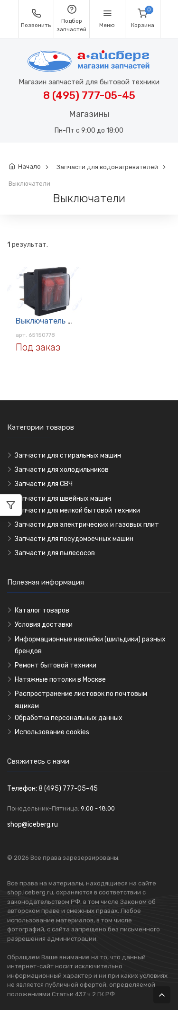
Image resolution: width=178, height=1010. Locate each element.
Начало (29, 166)
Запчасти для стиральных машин (68, 455)
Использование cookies (52, 732)
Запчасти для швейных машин (63, 499)
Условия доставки (44, 625)
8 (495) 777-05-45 (89, 95)
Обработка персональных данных (68, 718)
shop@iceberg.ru (32, 825)
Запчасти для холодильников (62, 470)
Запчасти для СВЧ (44, 484)
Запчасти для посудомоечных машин (74, 539)
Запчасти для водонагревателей (107, 167)
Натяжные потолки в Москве (60, 680)
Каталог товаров (42, 610)
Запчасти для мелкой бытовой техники (77, 510)
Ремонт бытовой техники (55, 665)
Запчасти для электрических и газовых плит (87, 525)
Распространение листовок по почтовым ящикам (81, 700)
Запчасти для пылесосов (55, 553)
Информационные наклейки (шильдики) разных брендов (90, 645)
